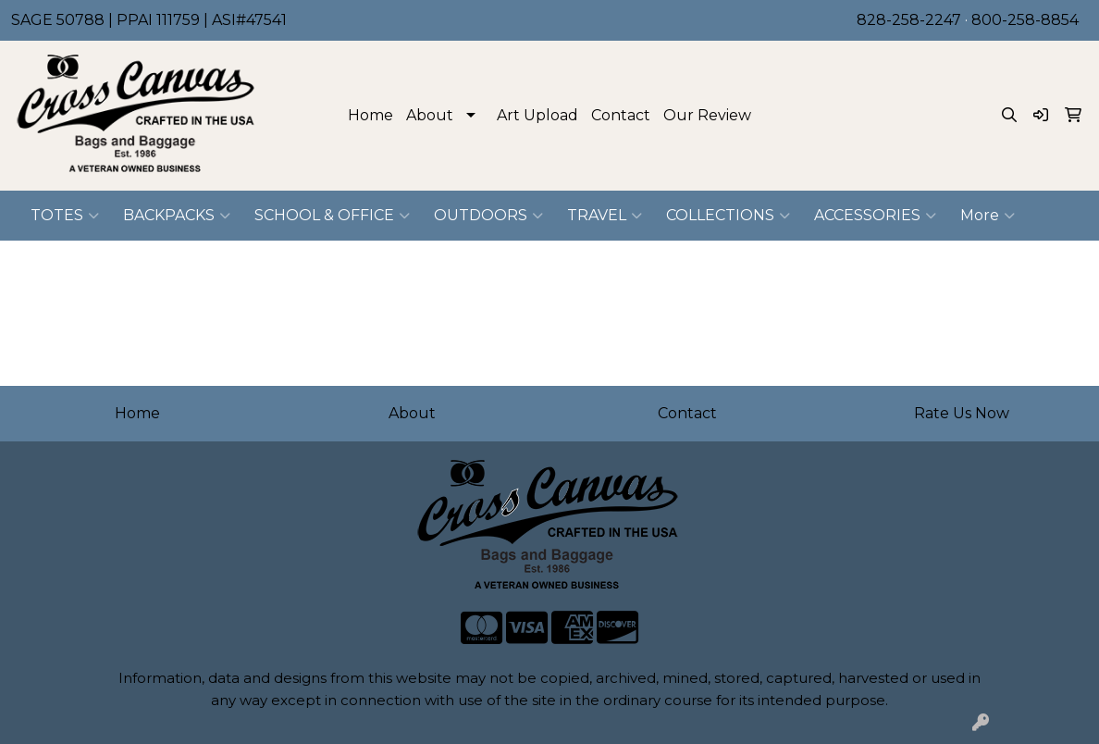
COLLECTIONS (728, 216)
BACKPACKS (176, 216)
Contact (620, 115)
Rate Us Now (961, 413)
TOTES (65, 216)
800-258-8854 (1025, 20)
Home (370, 115)
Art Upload (537, 115)
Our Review (707, 115)
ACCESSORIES (875, 216)
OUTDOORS (488, 216)
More (987, 216)
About (429, 115)
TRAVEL (604, 216)
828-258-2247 (909, 20)
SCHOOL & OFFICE (332, 216)
